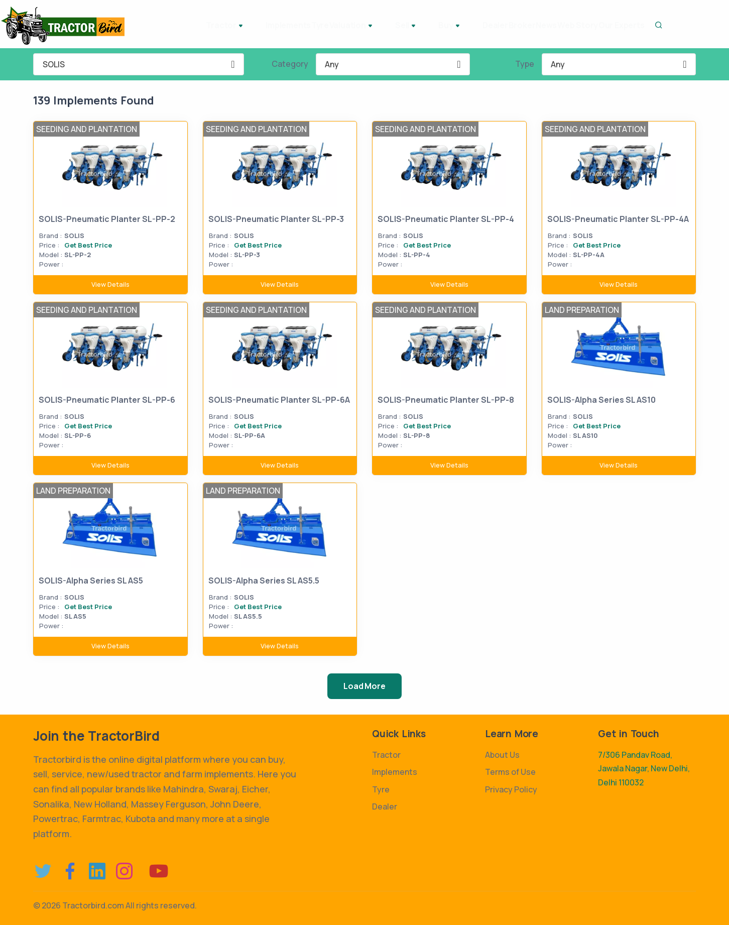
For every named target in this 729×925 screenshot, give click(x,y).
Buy (403, 26)
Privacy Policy (511, 789)
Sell (370, 26)
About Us (502, 754)
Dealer (438, 25)
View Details (110, 284)
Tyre (282, 25)
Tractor (185, 26)
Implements (238, 25)
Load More (364, 685)
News (514, 25)
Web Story (558, 25)
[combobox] (138, 64)
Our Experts (615, 25)
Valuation (326, 26)
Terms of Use (510, 771)
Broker (477, 25)
